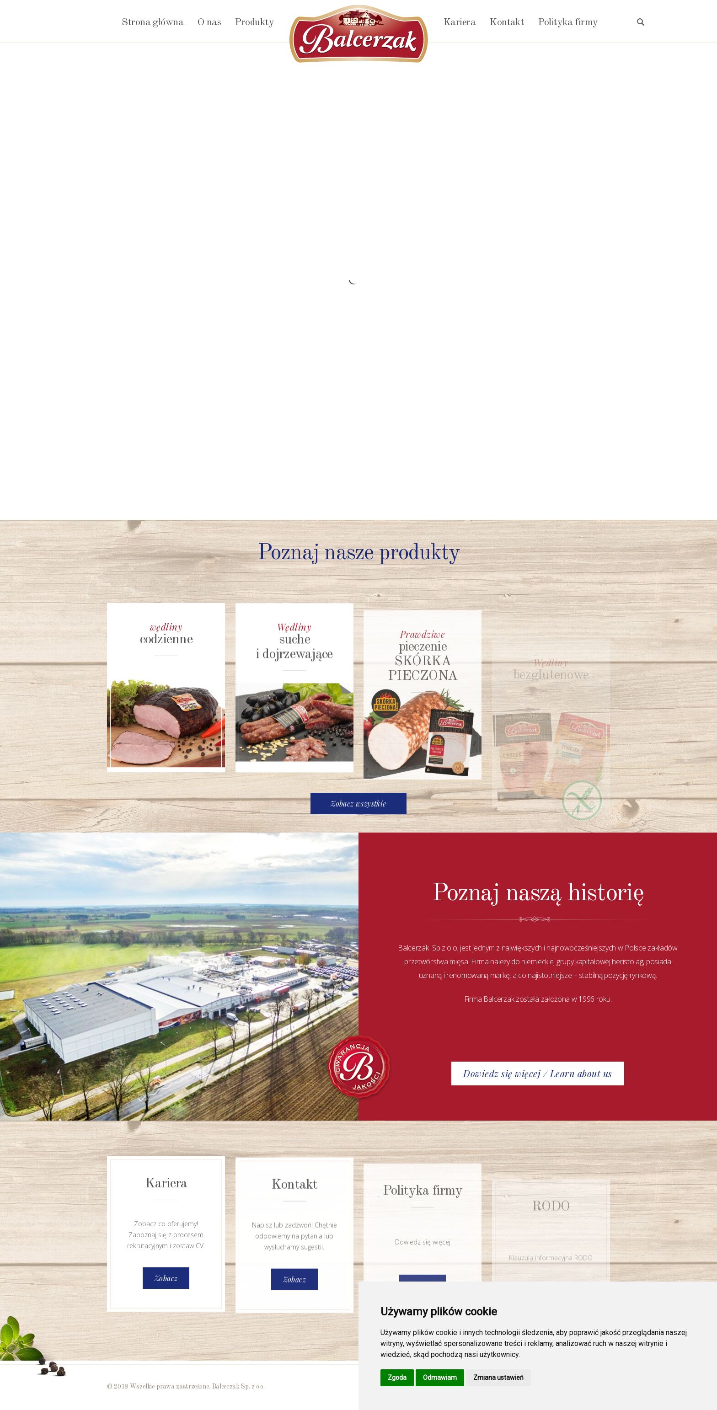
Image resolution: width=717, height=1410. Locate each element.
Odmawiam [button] (440, 1377)
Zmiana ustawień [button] (498, 1377)
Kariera (459, 22)
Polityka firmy (568, 22)
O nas (209, 22)
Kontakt (506, 22)
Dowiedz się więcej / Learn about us (537, 1073)
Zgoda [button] (397, 1377)
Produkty (254, 22)
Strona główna (152, 22)
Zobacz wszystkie (358, 803)
